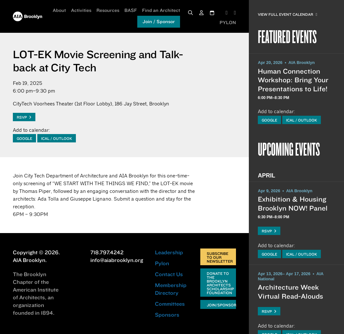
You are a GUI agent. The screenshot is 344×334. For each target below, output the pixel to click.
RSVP (24, 117)
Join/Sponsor (221, 304)
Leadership (169, 252)
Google (24, 138)
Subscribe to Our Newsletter (220, 257)
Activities (81, 10)
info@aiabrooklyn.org (116, 260)
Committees (170, 304)
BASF (130, 10)
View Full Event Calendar (287, 14)
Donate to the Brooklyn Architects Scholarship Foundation (220, 283)
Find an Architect (161, 10)
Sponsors (167, 314)
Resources (107, 10)
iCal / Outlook (56, 138)
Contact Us (169, 274)
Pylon (162, 263)
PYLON (228, 22)
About (59, 10)
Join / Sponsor (158, 21)
